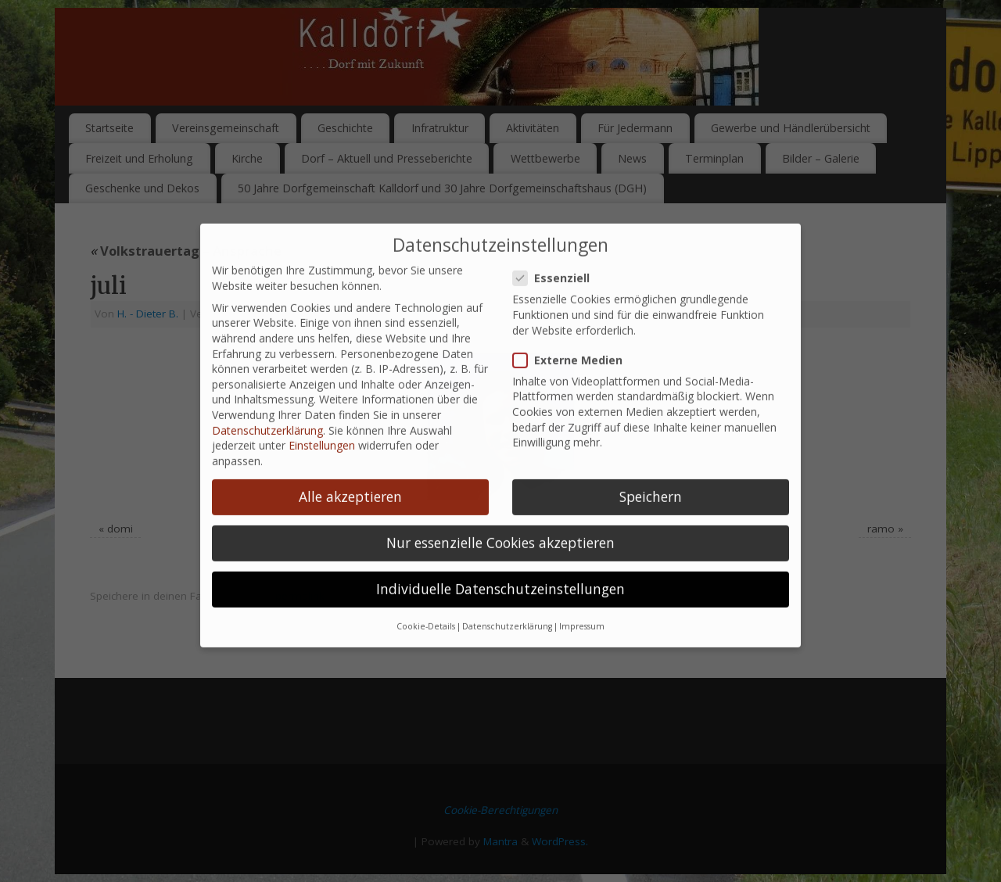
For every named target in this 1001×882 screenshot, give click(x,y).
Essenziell (557, 263)
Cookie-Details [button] (425, 613)
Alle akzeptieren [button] (350, 482)
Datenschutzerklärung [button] (507, 613)
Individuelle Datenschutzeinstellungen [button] (500, 574)
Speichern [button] (650, 482)
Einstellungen (322, 432)
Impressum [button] (582, 613)
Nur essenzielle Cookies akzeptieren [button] (500, 528)
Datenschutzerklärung (267, 416)
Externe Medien (574, 346)
